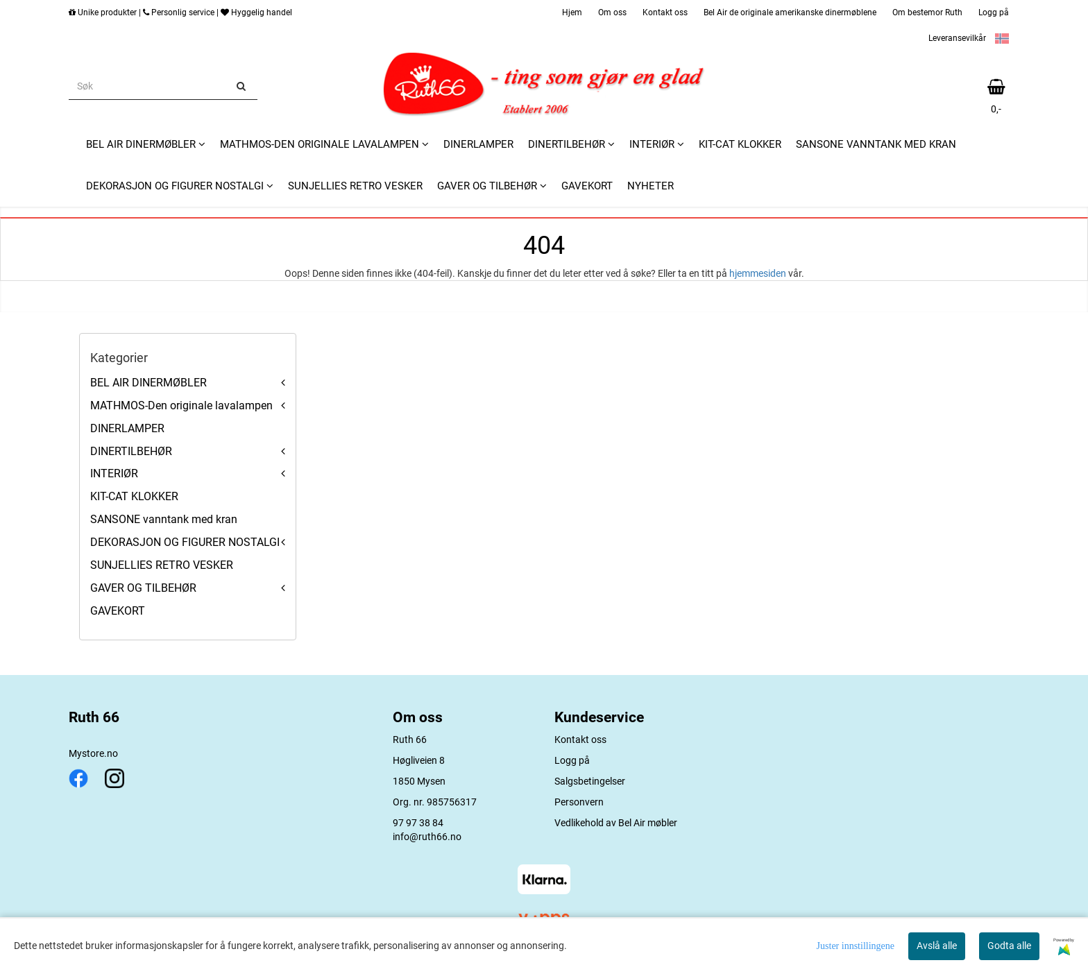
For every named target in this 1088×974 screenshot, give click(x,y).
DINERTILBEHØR (131, 451)
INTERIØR (114, 473)
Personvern (579, 802)
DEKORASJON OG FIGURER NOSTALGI (185, 542)
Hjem (572, 12)
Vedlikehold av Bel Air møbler (615, 822)
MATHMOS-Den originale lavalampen (181, 405)
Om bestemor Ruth (927, 12)
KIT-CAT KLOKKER (134, 496)
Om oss (612, 12)
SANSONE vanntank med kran (163, 519)
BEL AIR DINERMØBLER (148, 382)
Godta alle (1009, 945)
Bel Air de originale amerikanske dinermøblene (790, 12)
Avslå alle (937, 945)
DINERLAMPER (127, 428)
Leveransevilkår (957, 38)
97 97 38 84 (418, 822)
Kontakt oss (665, 12)
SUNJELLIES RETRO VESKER (161, 565)
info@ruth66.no (427, 836)
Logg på (993, 12)
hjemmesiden (757, 273)
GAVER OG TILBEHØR (143, 588)
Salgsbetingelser (589, 781)
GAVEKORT (117, 610)
